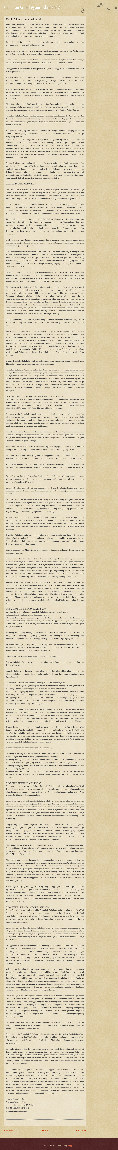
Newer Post (10, 1130)
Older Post (80, 1130)
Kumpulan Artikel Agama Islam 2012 (32, 7)
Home (45, 1130)
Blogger (71, 1145)
